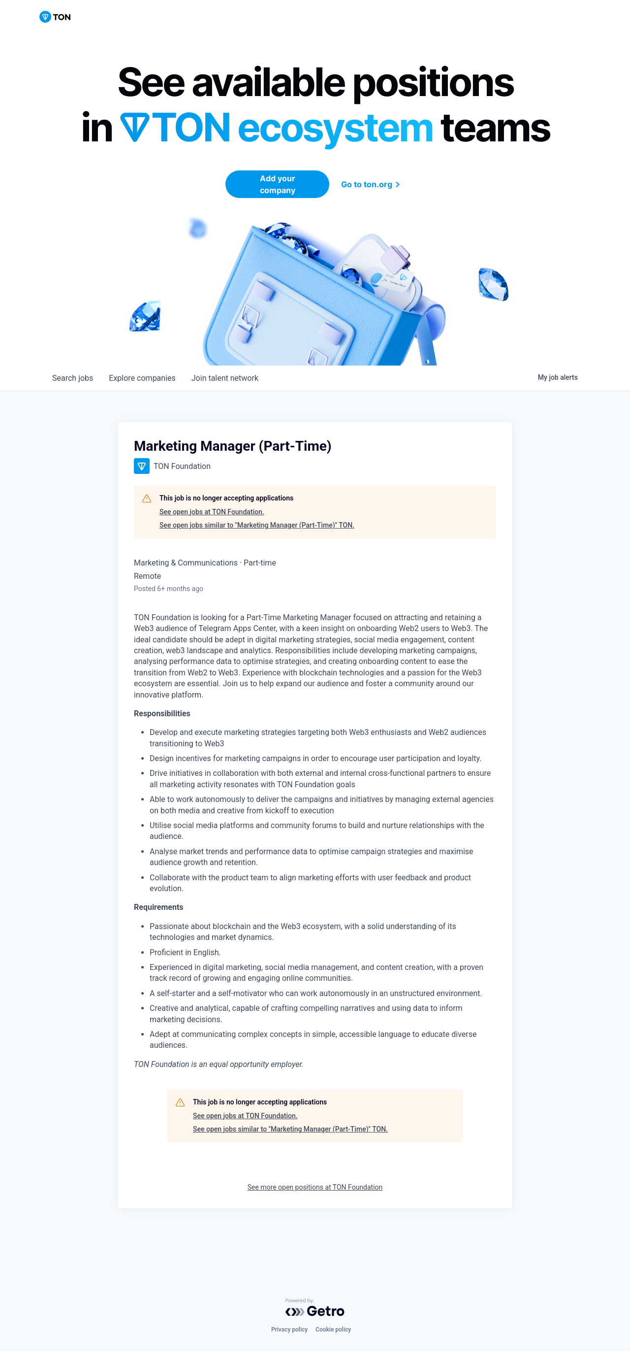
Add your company (277, 184)
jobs (72, 378)
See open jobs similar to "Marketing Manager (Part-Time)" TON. (256, 525)
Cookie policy (333, 1329)
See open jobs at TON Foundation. (211, 512)
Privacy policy (289, 1329)
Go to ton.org (372, 184)
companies (142, 378)
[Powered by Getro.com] (315, 1307)
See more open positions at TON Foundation (315, 1187)
